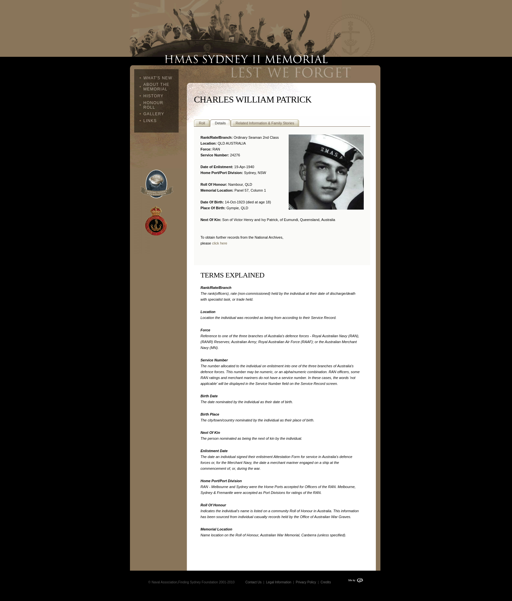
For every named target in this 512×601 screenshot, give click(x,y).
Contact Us (254, 582)
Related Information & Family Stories (265, 123)
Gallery (153, 114)
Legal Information (278, 582)
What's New (157, 78)
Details (220, 123)
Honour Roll (153, 105)
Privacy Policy (306, 582)
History (153, 96)
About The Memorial (156, 86)
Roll (202, 123)
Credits (326, 582)
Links (150, 121)
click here (219, 243)
